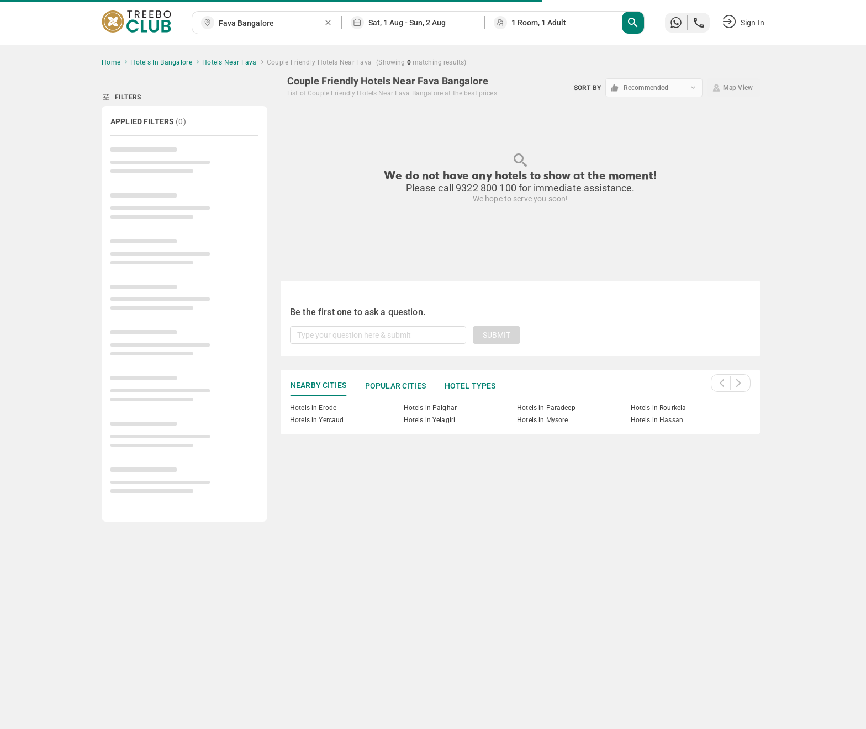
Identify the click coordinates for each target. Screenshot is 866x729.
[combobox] (271, 23)
